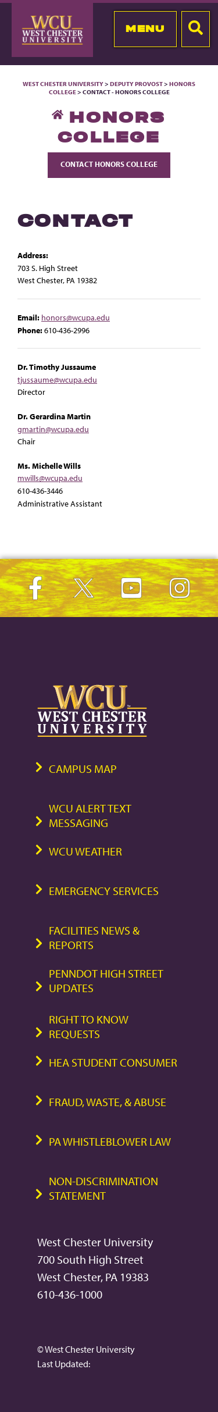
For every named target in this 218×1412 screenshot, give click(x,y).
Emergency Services (104, 890)
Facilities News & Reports (94, 937)
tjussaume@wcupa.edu (57, 379)
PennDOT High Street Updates (106, 980)
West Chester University (63, 84)
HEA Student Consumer (113, 1062)
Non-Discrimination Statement (103, 1188)
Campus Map (83, 768)
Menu (145, 28)
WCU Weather (85, 851)
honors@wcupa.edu (75, 317)
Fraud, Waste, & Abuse (107, 1101)
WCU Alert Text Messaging (90, 815)
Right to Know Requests (88, 1026)
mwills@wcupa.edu (50, 477)
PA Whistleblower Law (110, 1141)
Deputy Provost (136, 84)
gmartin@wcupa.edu (53, 428)
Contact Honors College (109, 164)
